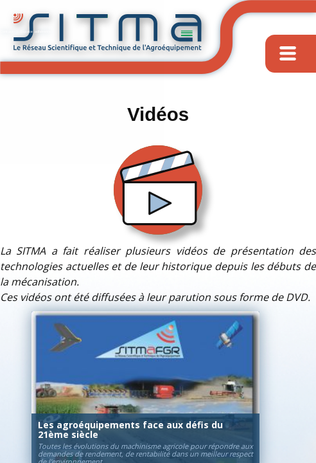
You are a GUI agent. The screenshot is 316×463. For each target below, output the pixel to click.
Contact (6, 31)
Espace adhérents (36, 31)
